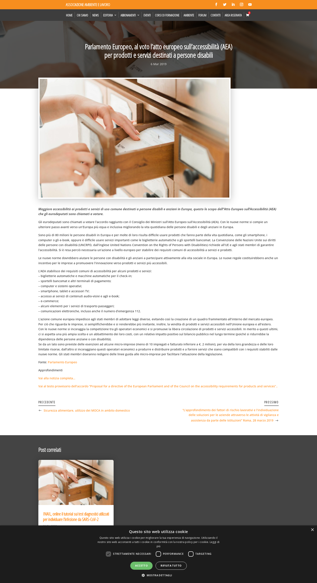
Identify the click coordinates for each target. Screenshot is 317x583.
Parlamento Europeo (62, 362)
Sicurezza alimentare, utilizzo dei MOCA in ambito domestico (87, 410)
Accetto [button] (141, 565)
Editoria (108, 15)
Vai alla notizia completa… (56, 378)
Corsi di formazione (167, 15)
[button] (158, 575)
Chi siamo (82, 15)
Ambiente (189, 15)
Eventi (147, 15)
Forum (202, 15)
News (95, 15)
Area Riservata (233, 15)
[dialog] (158, 554)
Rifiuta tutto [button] (171, 565)
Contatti (215, 15)
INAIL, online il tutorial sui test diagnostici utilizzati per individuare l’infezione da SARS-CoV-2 (76, 516)
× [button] (312, 530)
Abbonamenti (128, 15)
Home (69, 15)
